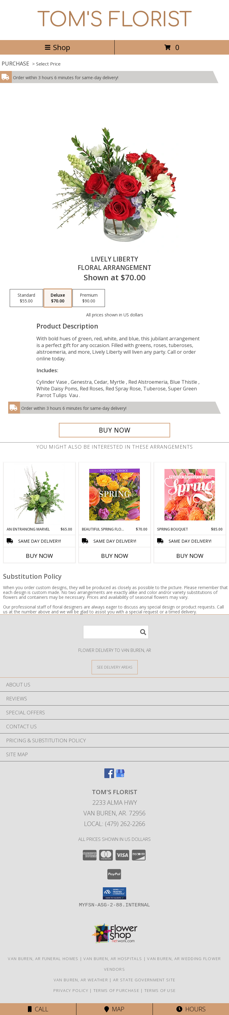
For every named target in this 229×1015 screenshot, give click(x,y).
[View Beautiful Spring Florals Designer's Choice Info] (114, 494)
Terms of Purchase (116, 990)
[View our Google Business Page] (120, 776)
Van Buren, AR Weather (81, 980)
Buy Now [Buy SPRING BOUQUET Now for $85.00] (190, 556)
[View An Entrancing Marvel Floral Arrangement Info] (39, 494)
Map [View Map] (114, 1009)
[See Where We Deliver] (115, 667)
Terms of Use (160, 990)
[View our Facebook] (109, 776)
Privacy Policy (70, 990)
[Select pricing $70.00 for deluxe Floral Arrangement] (57, 298)
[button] (114, 893)
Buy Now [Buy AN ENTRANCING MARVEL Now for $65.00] (39, 556)
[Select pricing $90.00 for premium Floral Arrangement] (89, 298)
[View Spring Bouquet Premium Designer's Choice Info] (189, 494)
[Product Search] (116, 632)
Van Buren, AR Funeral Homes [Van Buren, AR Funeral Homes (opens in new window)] (43, 958)
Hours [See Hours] (191, 1009)
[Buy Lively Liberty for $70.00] (114, 430)
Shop (57, 47)
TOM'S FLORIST (114, 20)
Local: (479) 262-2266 (114, 824)
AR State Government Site (144, 980)
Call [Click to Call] (38, 1009)
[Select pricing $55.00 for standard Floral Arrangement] (26, 298)
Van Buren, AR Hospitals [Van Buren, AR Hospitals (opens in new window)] (112, 958)
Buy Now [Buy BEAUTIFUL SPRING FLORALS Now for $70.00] (114, 556)
